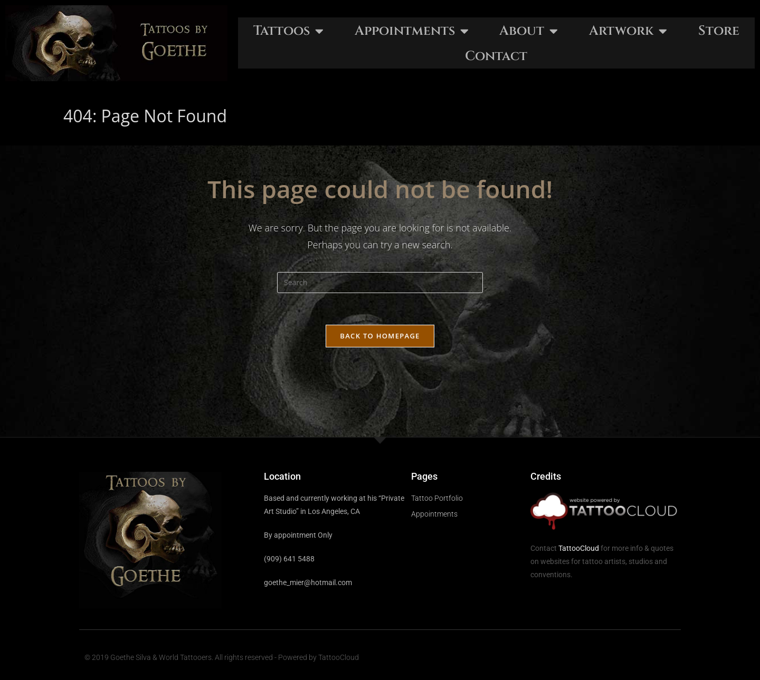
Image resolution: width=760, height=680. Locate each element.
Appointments (412, 31)
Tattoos (288, 31)
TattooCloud (578, 548)
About (528, 31)
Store (718, 31)
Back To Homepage (380, 336)
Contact (496, 56)
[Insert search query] (380, 282)
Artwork (628, 31)
